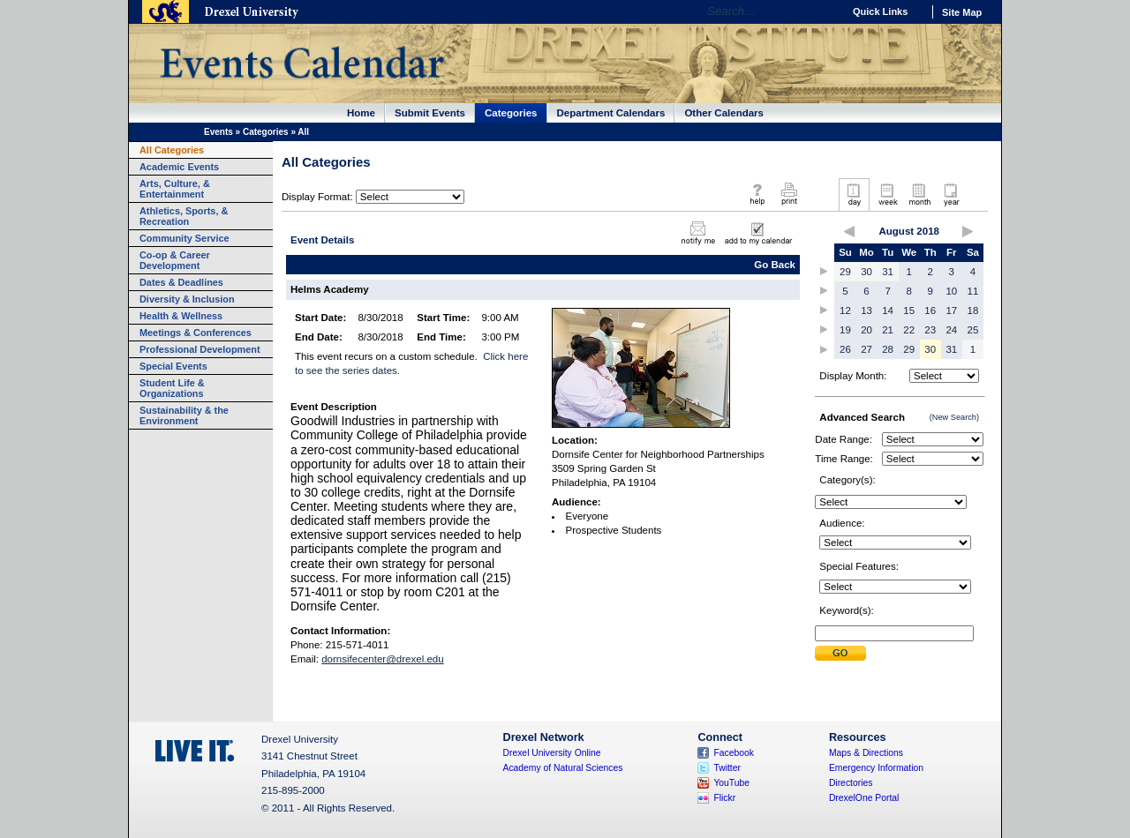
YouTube (731, 783)
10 (951, 291)
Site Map (962, 12)
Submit (840, 653)
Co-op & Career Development (174, 260)
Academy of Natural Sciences (563, 768)
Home (361, 113)
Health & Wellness (180, 316)
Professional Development (199, 349)
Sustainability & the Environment (184, 415)
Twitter (727, 768)
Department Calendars (611, 113)
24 (951, 330)
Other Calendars (724, 113)
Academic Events (179, 166)
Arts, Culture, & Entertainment (174, 188)
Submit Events (430, 113)
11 (973, 291)
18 (973, 310)
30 (866, 271)
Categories (511, 113)
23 (930, 330)
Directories (851, 783)
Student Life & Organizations (172, 388)
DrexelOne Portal (864, 798)
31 (887, 271)
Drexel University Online (552, 753)
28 (887, 349)
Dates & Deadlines (181, 282)
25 (973, 330)
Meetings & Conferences (195, 332)
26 (845, 349)
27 (866, 349)
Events (218, 132)
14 (887, 310)
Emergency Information (876, 768)
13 (866, 310)
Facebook (733, 753)
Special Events (173, 366)
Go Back (774, 264)
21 (887, 330)
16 (930, 310)
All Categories (171, 150)
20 (866, 330)
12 (845, 310)
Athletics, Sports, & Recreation (183, 216)
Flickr (724, 798)
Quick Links (880, 11)
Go (825, 11)
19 (845, 330)
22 (909, 330)
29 (845, 271)
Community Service (184, 238)
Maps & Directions (866, 753)
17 (951, 310)
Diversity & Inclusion (187, 299)
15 (909, 310)
